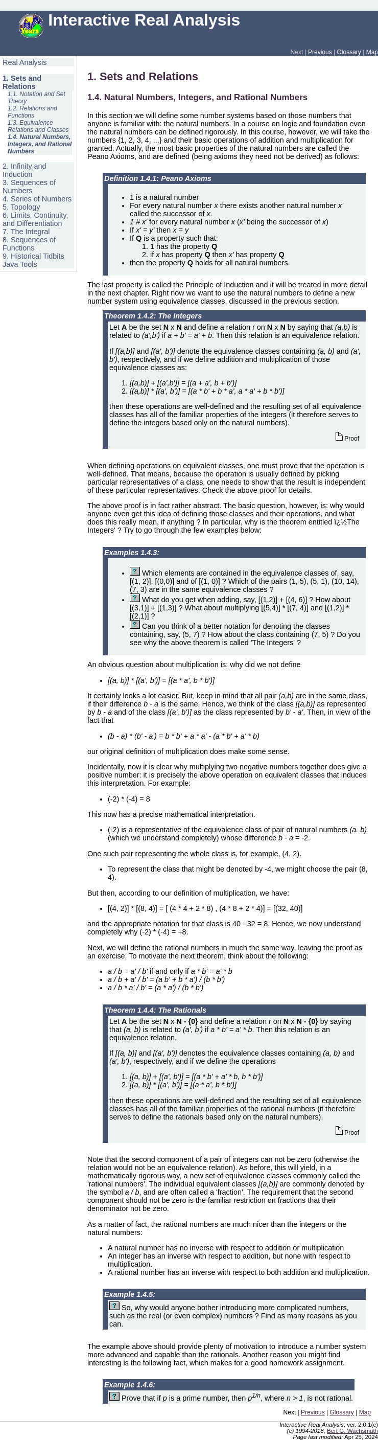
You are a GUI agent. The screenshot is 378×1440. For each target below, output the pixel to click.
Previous (320, 52)
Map (372, 52)
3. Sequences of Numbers (29, 186)
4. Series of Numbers (37, 199)
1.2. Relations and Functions (32, 112)
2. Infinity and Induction (24, 170)
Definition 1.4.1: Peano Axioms (157, 178)
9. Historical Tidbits (33, 256)
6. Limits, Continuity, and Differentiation (35, 219)
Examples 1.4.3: (131, 552)
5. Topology (21, 207)
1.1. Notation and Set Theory (36, 97)
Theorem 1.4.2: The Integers (153, 316)
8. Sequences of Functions (29, 244)
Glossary (349, 52)
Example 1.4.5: (129, 1294)
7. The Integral (26, 231)
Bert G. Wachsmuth (352, 1431)
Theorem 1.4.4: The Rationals (155, 1010)
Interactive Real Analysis (129, 20)
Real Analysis (24, 62)
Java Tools (20, 264)
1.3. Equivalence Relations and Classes (38, 126)
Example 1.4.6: (129, 1385)
